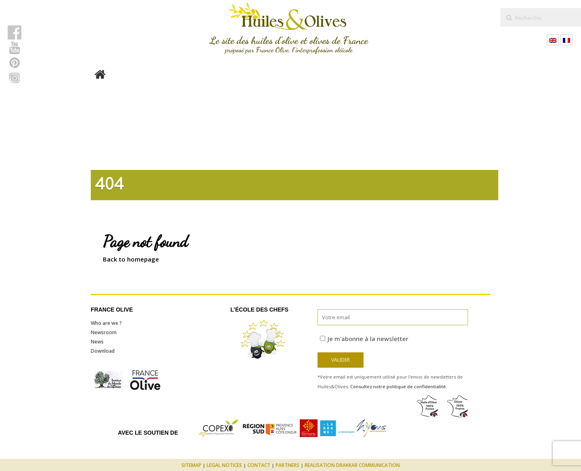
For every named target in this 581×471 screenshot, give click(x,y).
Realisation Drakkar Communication (352, 465)
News (97, 341)
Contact (258, 465)
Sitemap (191, 465)
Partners (287, 465)
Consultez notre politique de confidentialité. (398, 386)
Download (103, 350)
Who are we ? (106, 323)
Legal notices (224, 465)
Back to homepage (131, 259)
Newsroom (104, 332)
